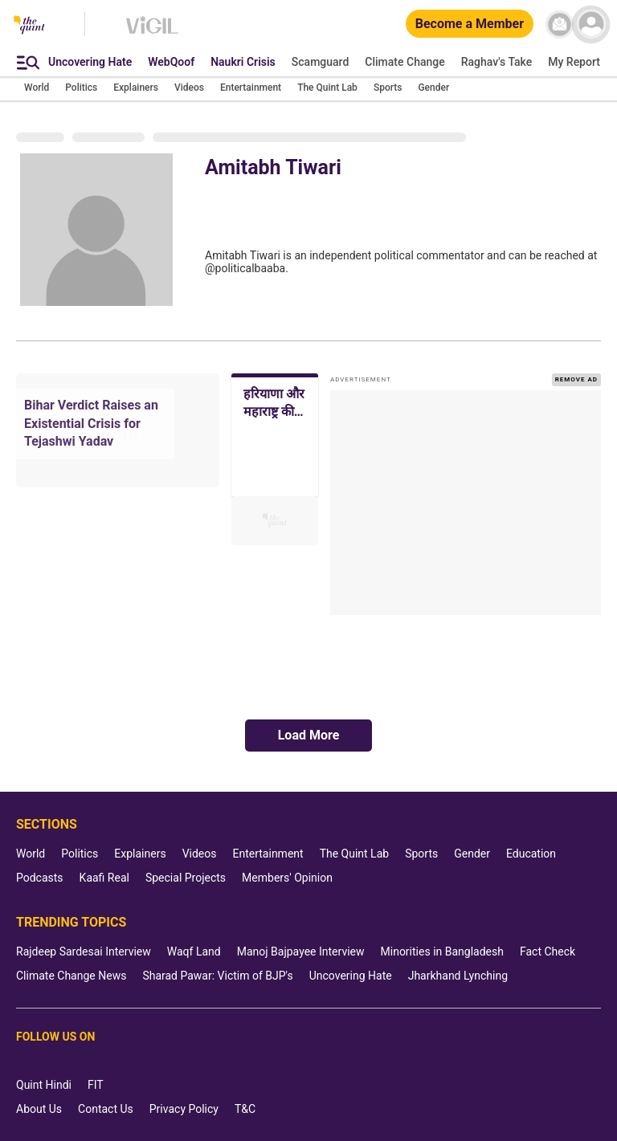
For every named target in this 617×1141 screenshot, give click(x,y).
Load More (309, 735)
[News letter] (559, 24)
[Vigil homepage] (152, 32)
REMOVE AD (576, 379)
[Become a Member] (469, 24)
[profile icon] (591, 24)
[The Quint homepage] (29, 26)
